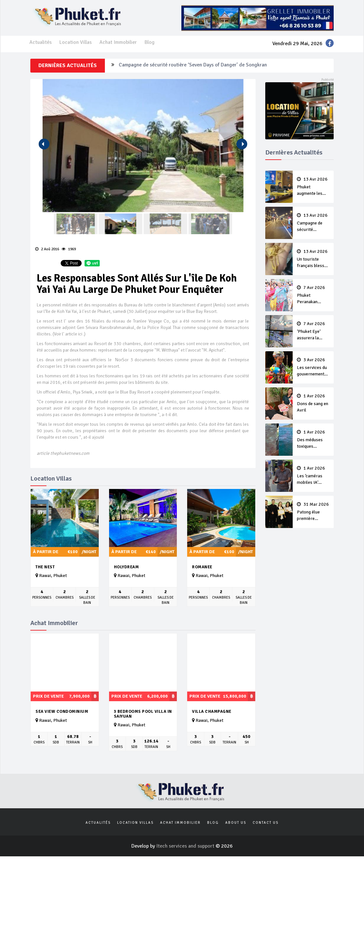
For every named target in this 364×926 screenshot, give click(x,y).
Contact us (265, 823)
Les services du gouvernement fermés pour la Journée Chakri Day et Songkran (313, 367)
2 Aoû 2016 (47, 249)
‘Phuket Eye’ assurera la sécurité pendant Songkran (313, 331)
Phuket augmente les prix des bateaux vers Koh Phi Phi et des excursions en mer (313, 187)
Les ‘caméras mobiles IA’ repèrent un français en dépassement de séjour (313, 476)
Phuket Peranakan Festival (313, 295)
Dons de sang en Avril (313, 403)
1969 (69, 249)
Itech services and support (186, 846)
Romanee (202, 567)
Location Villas (75, 42)
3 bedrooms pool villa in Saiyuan (143, 714)
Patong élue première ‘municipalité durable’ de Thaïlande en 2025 (313, 512)
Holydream (126, 567)
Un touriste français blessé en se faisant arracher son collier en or (313, 259)
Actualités (40, 42)
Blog (150, 42)
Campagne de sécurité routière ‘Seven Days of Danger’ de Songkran (193, 65)
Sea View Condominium (61, 711)
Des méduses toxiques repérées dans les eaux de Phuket (313, 440)
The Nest (45, 567)
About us (235, 823)
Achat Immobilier (118, 42)
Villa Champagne (211, 711)
